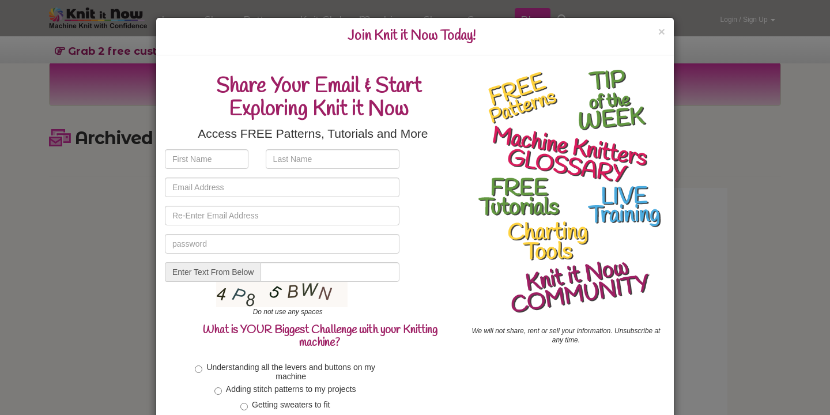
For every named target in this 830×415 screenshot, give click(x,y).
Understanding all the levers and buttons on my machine (285, 371)
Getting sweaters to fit (285, 405)
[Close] (661, 31)
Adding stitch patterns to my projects (285, 389)
